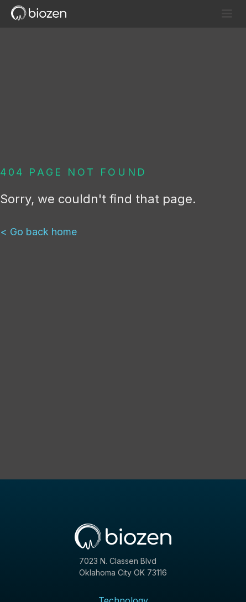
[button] (226, 14)
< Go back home (38, 231)
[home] (43, 13)
